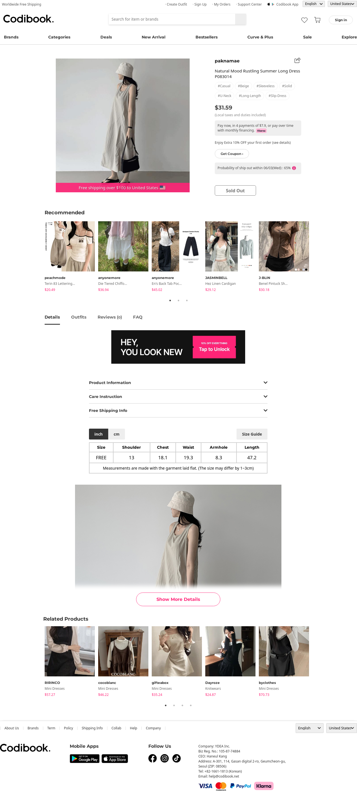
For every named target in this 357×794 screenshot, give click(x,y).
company (153, 728)
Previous (40, 257)
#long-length (250, 95)
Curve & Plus (260, 37)
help (133, 728)
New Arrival (153, 37)
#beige (243, 86)
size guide (252, 434)
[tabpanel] (71, 257)
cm (116, 434)
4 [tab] (191, 705)
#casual (224, 86)
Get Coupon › (232, 154)
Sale (307, 37)
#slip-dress (277, 95)
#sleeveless (266, 86)
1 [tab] (170, 300)
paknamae (227, 61)
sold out (235, 191)
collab (116, 728)
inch (99, 434)
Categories (59, 37)
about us (11, 728)
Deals (106, 37)
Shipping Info (92, 728)
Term (51, 728)
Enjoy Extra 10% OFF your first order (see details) (253, 142)
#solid (287, 86)
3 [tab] (187, 300)
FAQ (138, 317)
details (52, 317)
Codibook (28, 19)
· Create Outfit (176, 4)
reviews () (110, 317)
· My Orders (221, 4)
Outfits (78, 317)
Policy (68, 728)
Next (316, 257)
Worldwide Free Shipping (21, 4)
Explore (349, 37)
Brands (11, 37)
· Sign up (200, 4)
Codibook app (287, 4)
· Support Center (249, 4)
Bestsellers (207, 37)
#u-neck (224, 95)
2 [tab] (178, 300)
